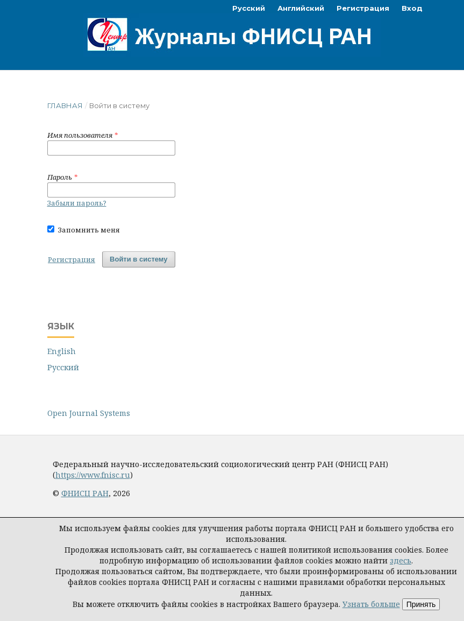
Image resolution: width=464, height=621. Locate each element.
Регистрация (363, 8)
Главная (65, 105)
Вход (412, 8)
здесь (400, 560)
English (61, 351)
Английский (300, 8)
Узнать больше (371, 604)
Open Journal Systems (88, 413)
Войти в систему (138, 259)
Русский (248, 8)
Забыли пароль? (76, 203)
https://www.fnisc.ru (92, 475)
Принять (421, 604)
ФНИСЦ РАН (85, 493)
